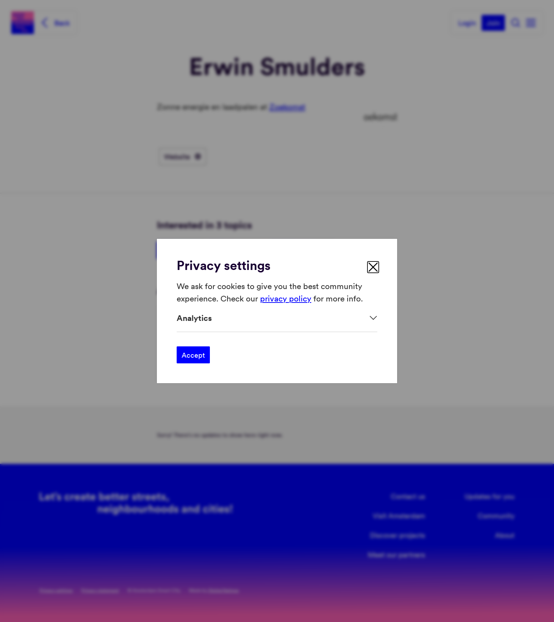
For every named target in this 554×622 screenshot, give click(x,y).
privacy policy (285, 298)
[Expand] (277, 318)
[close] (373, 267)
